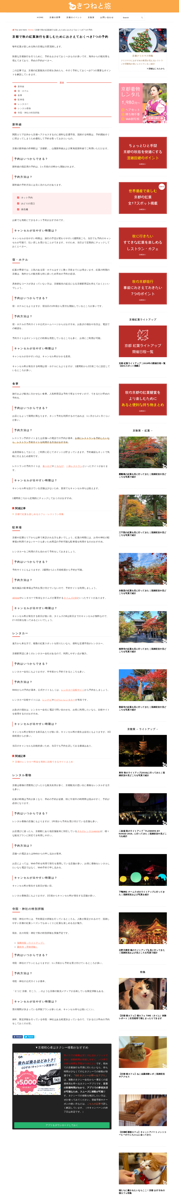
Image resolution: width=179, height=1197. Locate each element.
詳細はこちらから (157, 69)
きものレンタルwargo (88, 831)
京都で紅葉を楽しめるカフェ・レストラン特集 (39, 514)
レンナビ (47, 699)
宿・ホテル (23, 91)
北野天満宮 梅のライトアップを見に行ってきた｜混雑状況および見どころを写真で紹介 (142, 951)
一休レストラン (74, 466)
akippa (16, 598)
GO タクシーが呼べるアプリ (90, 1075)
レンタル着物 (24, 108)
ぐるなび (59, 466)
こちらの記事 (94, 1103)
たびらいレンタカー (64, 699)
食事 (20, 95)
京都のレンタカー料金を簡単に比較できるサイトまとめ (44, 761)
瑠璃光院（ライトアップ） (31, 943)
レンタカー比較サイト (72, 690)
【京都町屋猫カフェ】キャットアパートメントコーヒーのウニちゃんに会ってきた (142, 1133)
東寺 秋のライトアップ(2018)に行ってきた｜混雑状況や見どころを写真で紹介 (142, 774)
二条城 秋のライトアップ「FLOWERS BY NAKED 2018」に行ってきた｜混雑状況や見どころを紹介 (143, 834)
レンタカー (23, 104)
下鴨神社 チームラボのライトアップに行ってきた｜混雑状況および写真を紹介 (142, 893)
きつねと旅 (89, 6)
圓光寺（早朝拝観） (27, 947)
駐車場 (21, 99)
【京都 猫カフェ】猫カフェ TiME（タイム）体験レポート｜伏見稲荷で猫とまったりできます (143, 1017)
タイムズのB (70, 598)
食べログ (47, 466)
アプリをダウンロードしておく (62, 1125)
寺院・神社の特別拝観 (28, 112)
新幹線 (21, 86)
